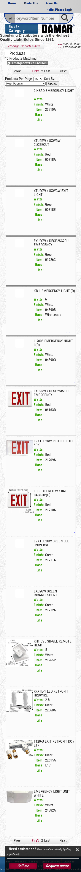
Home (12, 3)
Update (52, 83)
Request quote (57, 866)
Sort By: (30, 80)
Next (63, 71)
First (34, 71)
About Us (51, 3)
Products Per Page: (24, 78)
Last (46, 71)
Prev (17, 71)
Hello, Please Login (59, 9)
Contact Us (31, 3)
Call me (23, 866)
